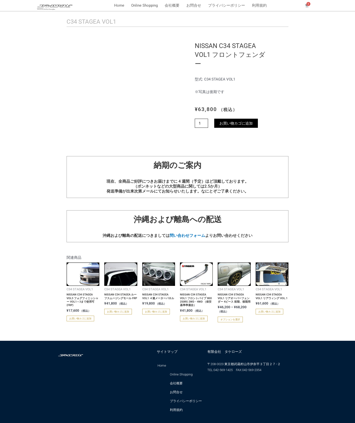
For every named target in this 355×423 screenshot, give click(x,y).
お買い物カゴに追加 (236, 123)
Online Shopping (144, 5)
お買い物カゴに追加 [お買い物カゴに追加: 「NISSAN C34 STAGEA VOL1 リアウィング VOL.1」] (269, 311)
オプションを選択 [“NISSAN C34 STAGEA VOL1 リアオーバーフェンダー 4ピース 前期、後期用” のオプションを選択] (230, 319)
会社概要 (172, 5)
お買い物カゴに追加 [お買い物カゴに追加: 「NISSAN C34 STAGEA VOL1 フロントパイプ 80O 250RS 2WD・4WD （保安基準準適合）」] (194, 318)
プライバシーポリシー (226, 5)
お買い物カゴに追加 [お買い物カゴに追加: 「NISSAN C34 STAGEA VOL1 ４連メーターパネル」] (156, 311)
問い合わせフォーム (187, 235)
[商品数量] (201, 123)
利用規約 (259, 5)
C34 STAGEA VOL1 (91, 21)
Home (119, 5)
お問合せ (193, 5)
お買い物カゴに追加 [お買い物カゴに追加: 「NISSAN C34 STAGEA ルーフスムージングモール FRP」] (118, 311)
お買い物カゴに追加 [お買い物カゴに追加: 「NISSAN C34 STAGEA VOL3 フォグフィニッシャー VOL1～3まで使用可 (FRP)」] (80, 318)
